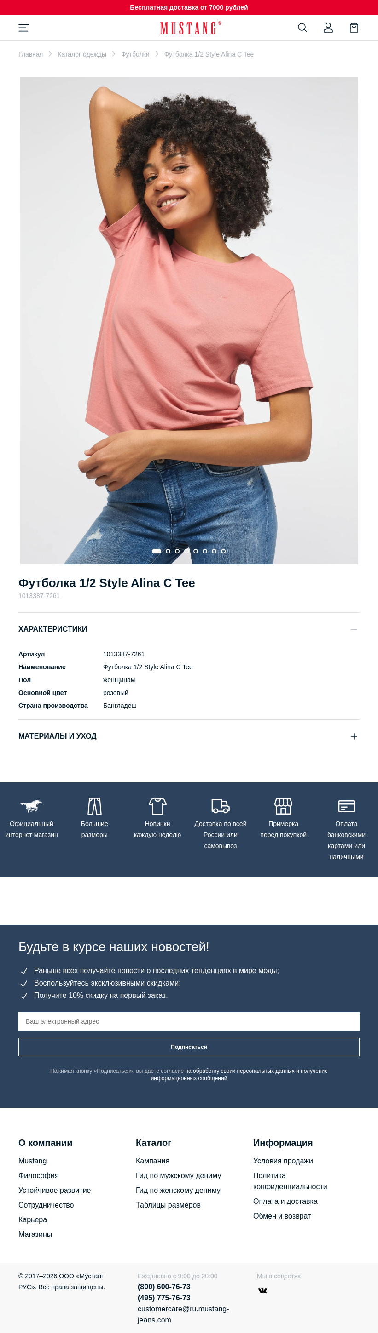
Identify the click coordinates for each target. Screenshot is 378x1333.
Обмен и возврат (282, 1216)
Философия (38, 1175)
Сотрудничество (46, 1205)
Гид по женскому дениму (178, 1190)
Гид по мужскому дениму (178, 1175)
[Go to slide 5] (196, 551)
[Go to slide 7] (214, 551)
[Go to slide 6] (205, 551)
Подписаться (189, 1047)
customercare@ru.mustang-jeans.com (183, 1314)
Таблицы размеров (168, 1205)
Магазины (35, 1234)
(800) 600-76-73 (164, 1287)
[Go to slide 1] (157, 551)
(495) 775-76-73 (164, 1298)
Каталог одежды (82, 54)
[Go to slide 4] (187, 551)
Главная (30, 54)
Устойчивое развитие (54, 1190)
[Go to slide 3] (177, 551)
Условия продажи (283, 1161)
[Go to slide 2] (168, 551)
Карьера (32, 1220)
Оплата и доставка (285, 1201)
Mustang (32, 1161)
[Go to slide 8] (223, 551)
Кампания (152, 1161)
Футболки (135, 54)
